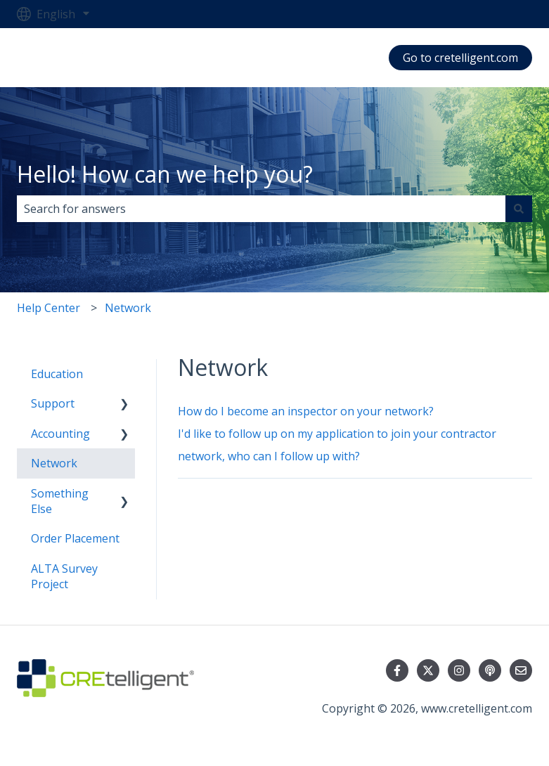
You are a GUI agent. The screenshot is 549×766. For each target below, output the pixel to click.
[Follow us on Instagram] (459, 670)
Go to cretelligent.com (460, 57)
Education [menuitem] (57, 374)
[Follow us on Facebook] (397, 670)
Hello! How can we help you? (165, 174)
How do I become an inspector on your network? (306, 411)
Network (128, 308)
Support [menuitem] (53, 403)
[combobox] (261, 208)
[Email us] (521, 670)
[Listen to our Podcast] (490, 670)
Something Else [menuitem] (60, 501)
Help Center (48, 308)
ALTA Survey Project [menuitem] (64, 576)
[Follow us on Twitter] (428, 670)
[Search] (518, 208)
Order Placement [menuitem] (75, 538)
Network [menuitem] (54, 463)
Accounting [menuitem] (60, 433)
